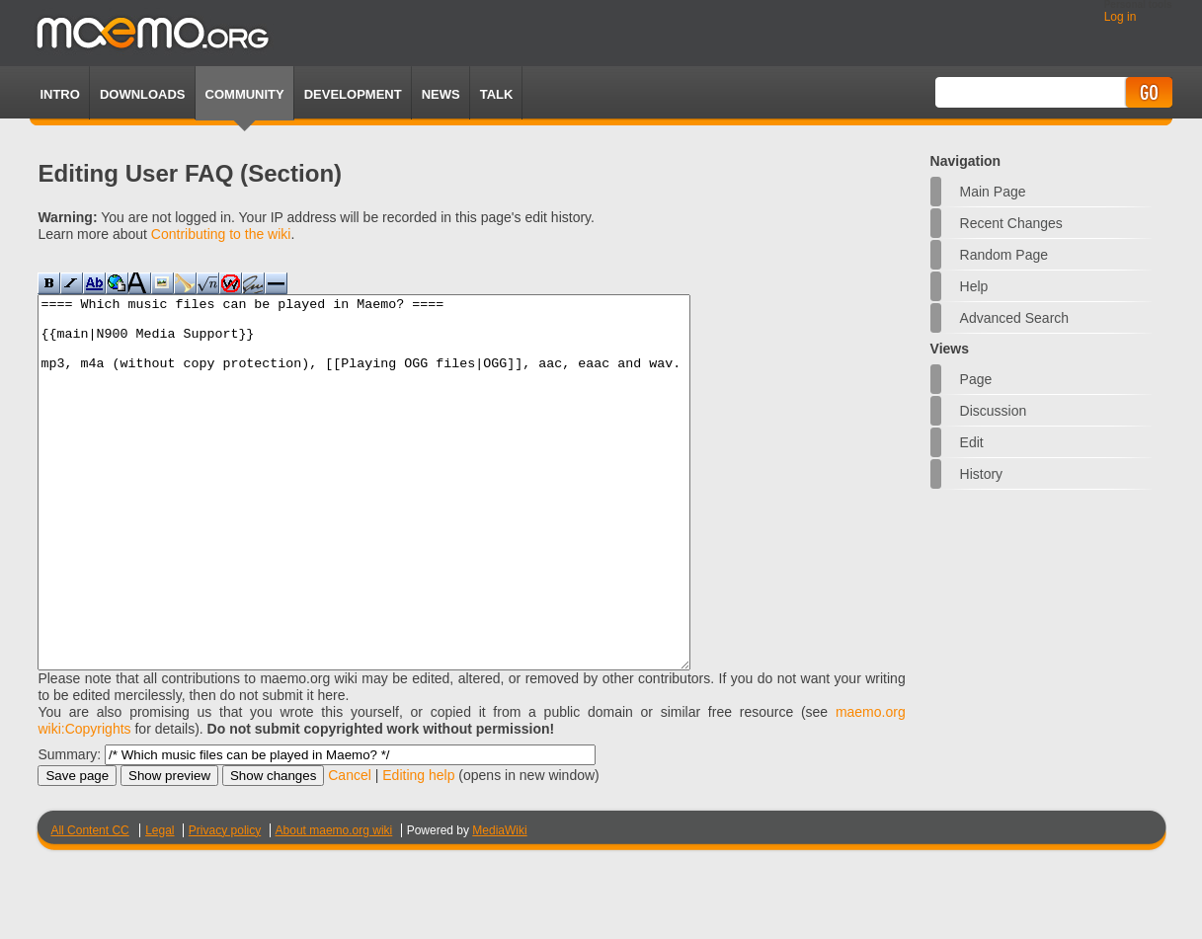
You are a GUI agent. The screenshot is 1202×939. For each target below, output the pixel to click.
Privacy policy (225, 904)
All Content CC (89, 904)
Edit (972, 442)
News (441, 94)
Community (244, 94)
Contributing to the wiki (221, 234)
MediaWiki (499, 904)
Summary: (69, 828)
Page (976, 379)
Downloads (143, 94)
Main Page (993, 191)
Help (974, 286)
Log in (1120, 17)
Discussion (993, 411)
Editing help (418, 849)
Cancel (349, 849)
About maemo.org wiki (334, 904)
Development (353, 94)
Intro (59, 94)
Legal (159, 904)
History (981, 474)
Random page (1004, 255)
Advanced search (1015, 318)
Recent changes (1011, 223)
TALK (497, 94)
